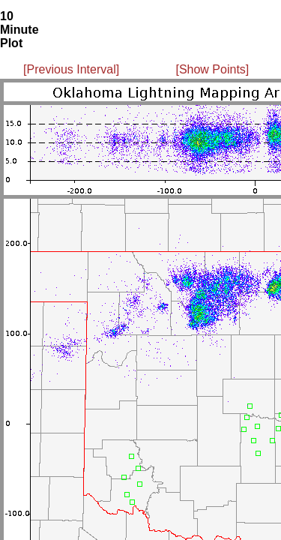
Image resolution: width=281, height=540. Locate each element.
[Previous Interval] (71, 69)
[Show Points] (212, 69)
